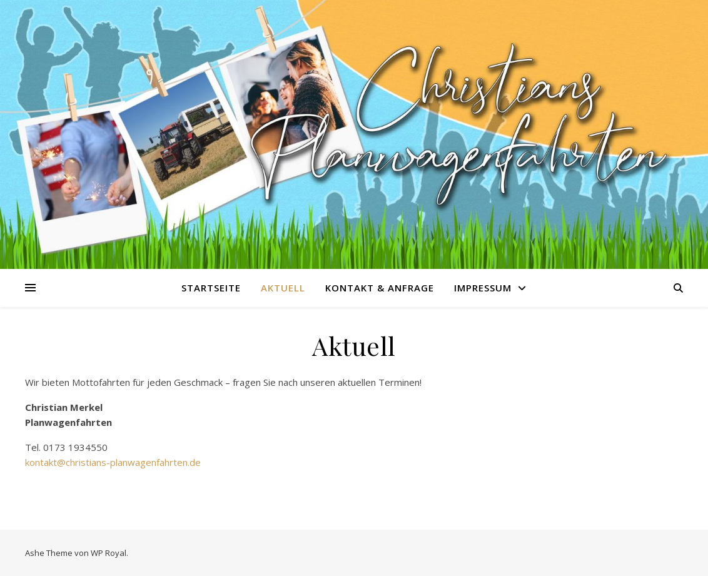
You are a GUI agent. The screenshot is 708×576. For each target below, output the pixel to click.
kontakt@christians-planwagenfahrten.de (113, 462)
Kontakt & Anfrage (379, 287)
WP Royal (108, 552)
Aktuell (283, 287)
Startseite (211, 287)
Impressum (483, 287)
